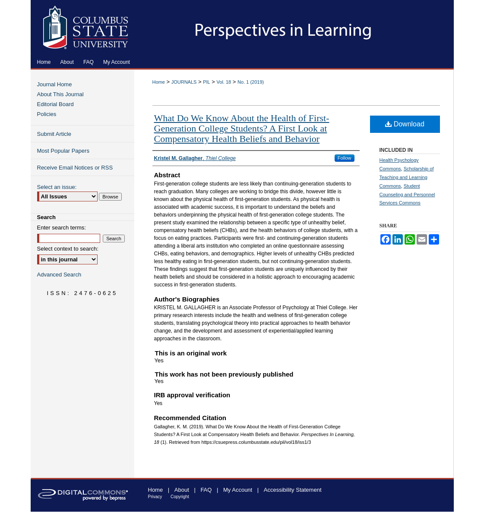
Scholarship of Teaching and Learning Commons (407, 177)
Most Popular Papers (63, 151)
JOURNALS (184, 82)
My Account (237, 490)
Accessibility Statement (293, 490)
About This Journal (60, 94)
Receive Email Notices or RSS (75, 167)
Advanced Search (59, 274)
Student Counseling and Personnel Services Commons (407, 194)
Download (404, 124)
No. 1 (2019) (250, 82)
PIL (206, 82)
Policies (47, 114)
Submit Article (54, 134)
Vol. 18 (224, 82)
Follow (344, 157)
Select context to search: (67, 248)
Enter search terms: (61, 227)
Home (158, 82)
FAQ (206, 490)
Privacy (155, 496)
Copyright (180, 496)
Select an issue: (57, 187)
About (181, 490)
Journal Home (54, 84)
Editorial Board (55, 104)
